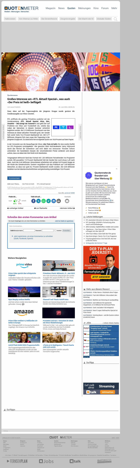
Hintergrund (23, 442)
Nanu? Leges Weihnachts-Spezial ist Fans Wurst (100, 311)
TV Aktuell (14, 455)
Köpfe (38, 449)
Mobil (4, 446)
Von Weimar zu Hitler (28, 18)
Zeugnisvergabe (67, 18)
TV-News (39, 442)
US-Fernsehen (41, 451)
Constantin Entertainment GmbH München (98, 328)
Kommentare (14, 178)
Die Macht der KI (86, 18)
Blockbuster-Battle (93, 447)
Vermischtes (40, 444)
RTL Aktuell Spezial (43, 184)
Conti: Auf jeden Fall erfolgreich (98, 308)
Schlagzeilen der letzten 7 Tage (96, 243)
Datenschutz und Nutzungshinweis (109, 448)
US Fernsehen (39, 455)
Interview (22, 446)
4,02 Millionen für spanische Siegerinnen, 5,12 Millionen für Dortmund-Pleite (99, 304)
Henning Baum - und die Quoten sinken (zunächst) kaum (101, 316)
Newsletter (6, 444)
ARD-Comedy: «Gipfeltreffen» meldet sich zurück (102, 227)
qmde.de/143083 (70, 193)
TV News (46, 455)
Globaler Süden (104, 18)
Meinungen (84, 8)
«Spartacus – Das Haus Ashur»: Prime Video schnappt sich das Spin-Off (101, 230)
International (40, 447)
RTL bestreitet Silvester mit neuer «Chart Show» (102, 220)
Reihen (22, 444)
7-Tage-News (6, 447)
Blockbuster (68, 455)
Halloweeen (10, 18)
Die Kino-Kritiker (92, 444)
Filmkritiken (31, 455)
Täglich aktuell (58, 446)
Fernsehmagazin (22, 455)
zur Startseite (40, 208)
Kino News (8, 455)
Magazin (50, 8)
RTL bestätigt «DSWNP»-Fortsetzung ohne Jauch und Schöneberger (100, 223)
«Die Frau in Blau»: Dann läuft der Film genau (101, 234)
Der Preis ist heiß (28, 184)
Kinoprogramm (92, 455)
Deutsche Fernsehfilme (103, 455)
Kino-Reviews (74, 446)
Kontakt (107, 446)
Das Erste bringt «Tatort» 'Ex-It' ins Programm (101, 236)
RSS (4, 442)
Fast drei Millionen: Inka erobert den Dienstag (100, 296)
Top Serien (113, 455)
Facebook (6, 449)
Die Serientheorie (49, 18)
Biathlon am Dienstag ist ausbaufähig (100, 300)
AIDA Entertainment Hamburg (100, 340)
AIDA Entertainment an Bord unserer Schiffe (97, 334)
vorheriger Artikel (15, 208)
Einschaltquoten (53, 455)
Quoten (71, 8)
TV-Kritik (73, 444)
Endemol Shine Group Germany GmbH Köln (99, 347)
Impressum (108, 452)
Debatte (73, 442)
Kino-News (91, 442)
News (61, 8)
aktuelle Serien (83, 455)
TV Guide (61, 455)
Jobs (106, 444)
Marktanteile (57, 444)
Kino (96, 8)
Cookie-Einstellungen (110, 450)
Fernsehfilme (75, 455)
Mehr (114, 8)
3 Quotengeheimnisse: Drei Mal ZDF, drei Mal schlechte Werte (101, 240)
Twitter (5, 451)
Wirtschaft (40, 446)
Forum (105, 8)
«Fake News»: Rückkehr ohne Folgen (100, 292)
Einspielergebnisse (93, 446)
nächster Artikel (67, 208)
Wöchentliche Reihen (59, 442)
